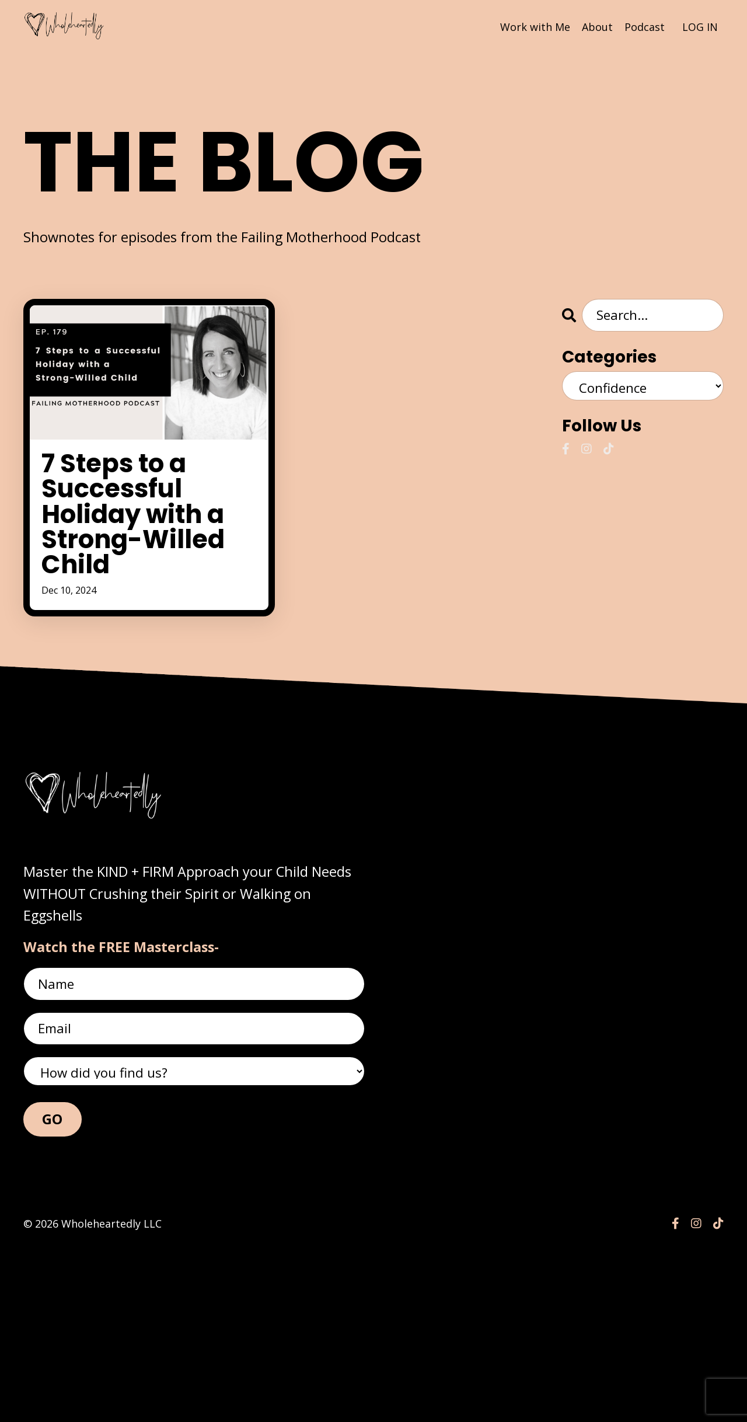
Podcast (644, 26)
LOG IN (700, 26)
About (597, 26)
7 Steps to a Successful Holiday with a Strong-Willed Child (146, 601)
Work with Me (535, 26)
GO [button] (52, 1297)
